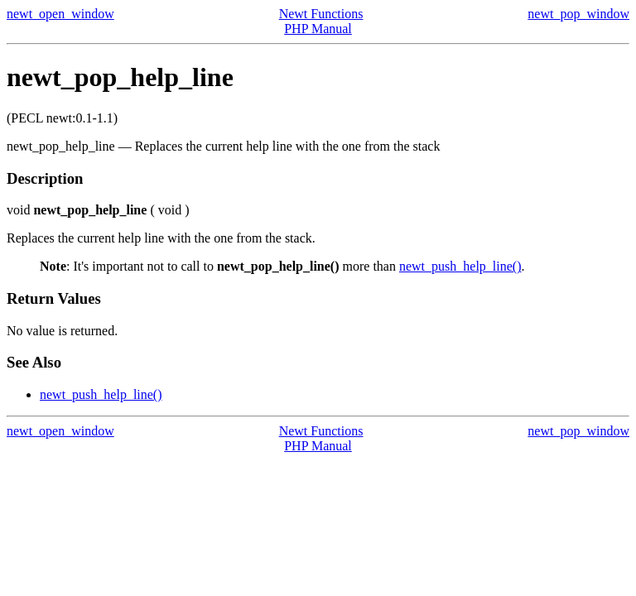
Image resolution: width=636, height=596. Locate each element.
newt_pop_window (578, 14)
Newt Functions (321, 14)
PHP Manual (318, 29)
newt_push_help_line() (460, 266)
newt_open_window (60, 14)
